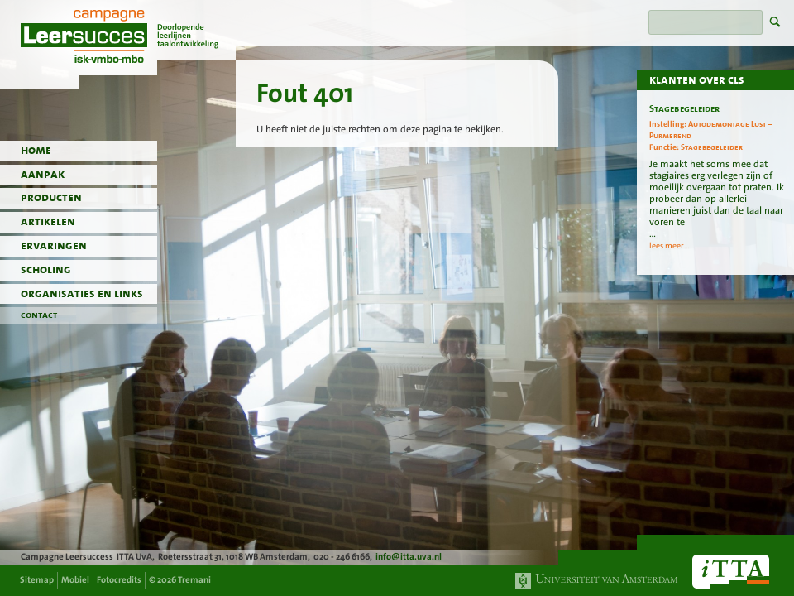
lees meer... (669, 246)
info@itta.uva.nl (408, 556)
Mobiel (75, 580)
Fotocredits (119, 580)
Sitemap (37, 580)
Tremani (194, 580)
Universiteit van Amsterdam (597, 580)
